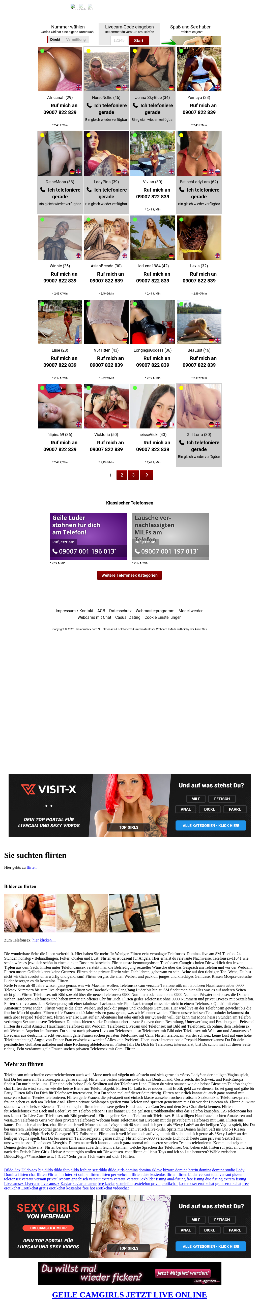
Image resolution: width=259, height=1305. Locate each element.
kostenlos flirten (163, 1174)
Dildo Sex (12, 1170)
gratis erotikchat (228, 1183)
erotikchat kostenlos (65, 1188)
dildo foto (62, 1170)
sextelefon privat (147, 1183)
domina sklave (150, 1170)
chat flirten (38, 1174)
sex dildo (99, 1170)
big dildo (45, 1170)
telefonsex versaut (19, 1179)
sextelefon (124, 1183)
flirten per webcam (115, 1174)
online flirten (88, 1174)
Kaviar (66, 1183)
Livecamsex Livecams (22, 1183)
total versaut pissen (226, 1174)
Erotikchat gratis (34, 1188)
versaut (204, 1174)
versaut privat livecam (52, 1179)
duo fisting (214, 1179)
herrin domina (199, 1170)
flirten (32, 867)
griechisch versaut (86, 1179)
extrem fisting (235, 1179)
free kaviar (106, 1183)
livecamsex (50, 1183)
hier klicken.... (44, 940)
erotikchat (170, 1183)
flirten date (140, 1174)
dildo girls (116, 1170)
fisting (161, 1179)
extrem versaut (114, 1179)
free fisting (195, 1179)
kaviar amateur (85, 1183)
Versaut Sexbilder (140, 1179)
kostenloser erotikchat (196, 1183)
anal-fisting (176, 1179)
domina (132, 1170)
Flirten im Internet (62, 1174)
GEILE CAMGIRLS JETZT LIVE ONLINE (129, 1294)
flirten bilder (187, 1174)
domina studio (223, 1170)
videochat (121, 1188)
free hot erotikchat (97, 1188)
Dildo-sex (29, 1170)
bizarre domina (175, 1170)
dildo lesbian (81, 1170)
